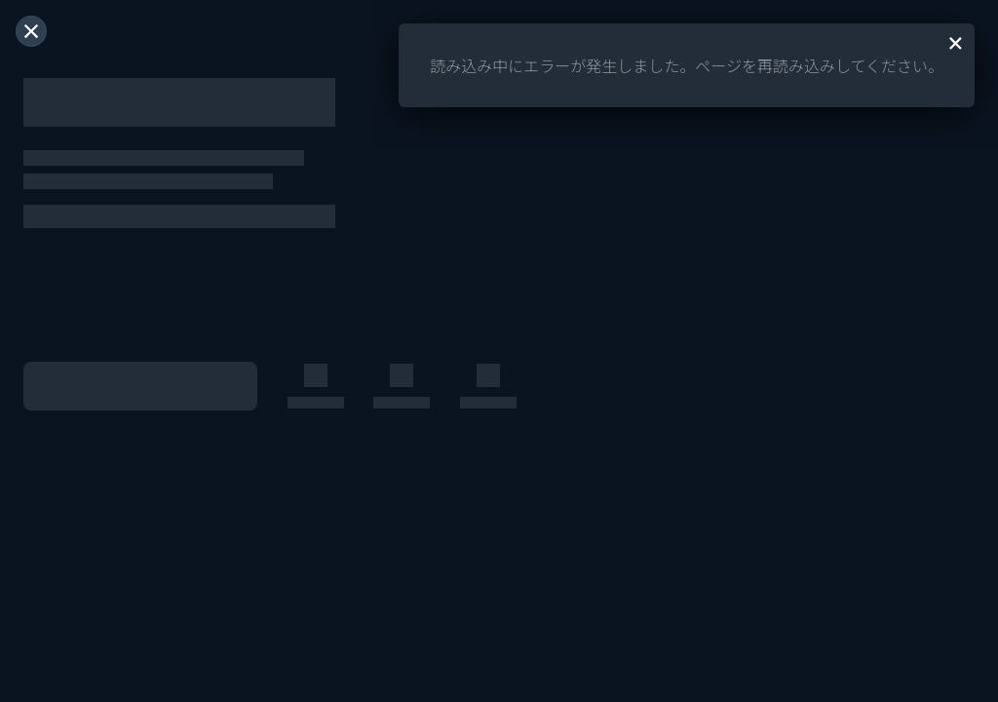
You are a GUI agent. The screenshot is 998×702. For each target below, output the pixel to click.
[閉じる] (31, 31)
